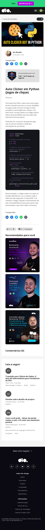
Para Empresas (22, 487)
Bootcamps (22, 477)
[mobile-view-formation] (22, 75)
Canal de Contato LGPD (22, 509)
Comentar (28, 225)
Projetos (22, 480)
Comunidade (23, 483)
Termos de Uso (22, 502)
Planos (22, 473)
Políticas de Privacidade (22, 505)
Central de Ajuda (22, 499)
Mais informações (22, 447)
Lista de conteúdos (9, 19)
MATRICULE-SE (25, 3)
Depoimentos (22, 490)
